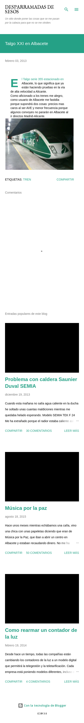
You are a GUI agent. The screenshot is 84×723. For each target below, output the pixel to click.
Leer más (71, 430)
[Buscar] (66, 7)
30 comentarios (39, 430)
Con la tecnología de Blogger (42, 705)
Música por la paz (26, 508)
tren (27, 179)
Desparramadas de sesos (29, 9)
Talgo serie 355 (33, 79)
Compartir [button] (65, 179)
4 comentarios (38, 681)
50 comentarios (39, 552)
